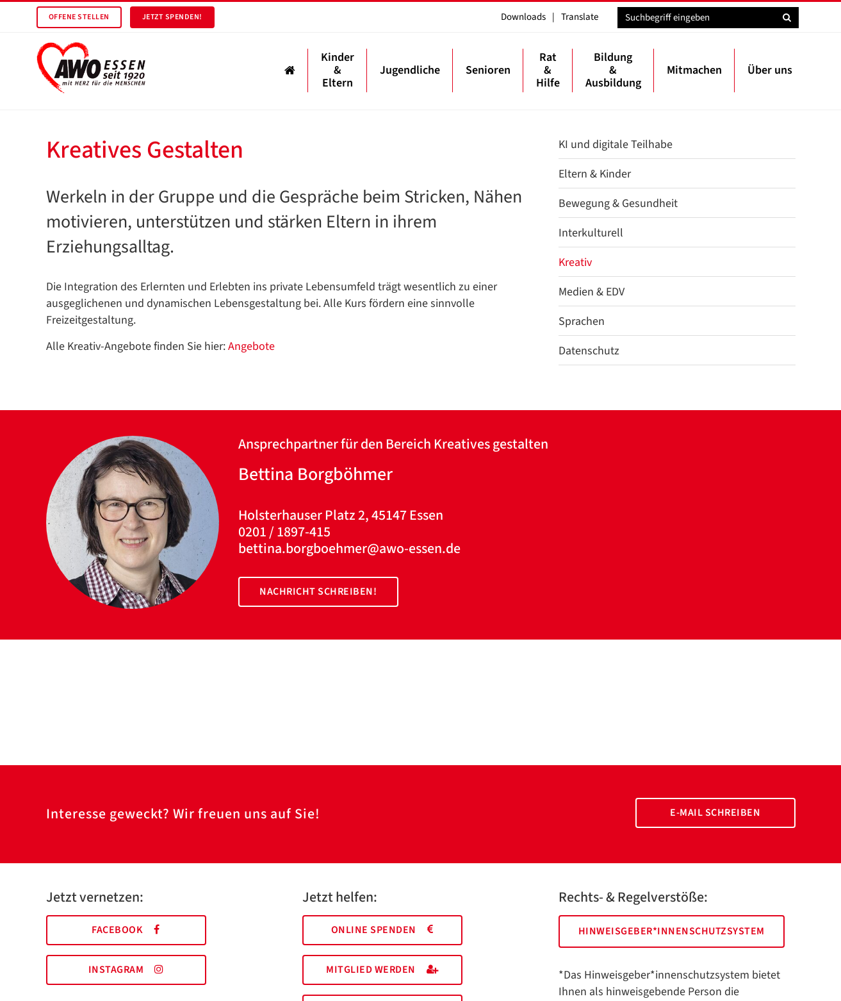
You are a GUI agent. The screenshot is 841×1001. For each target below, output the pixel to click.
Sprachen (582, 321)
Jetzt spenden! (172, 17)
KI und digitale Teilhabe (616, 144)
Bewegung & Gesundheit (618, 203)
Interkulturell (591, 233)
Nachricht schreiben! (318, 591)
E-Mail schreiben (715, 813)
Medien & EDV (592, 292)
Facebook (126, 930)
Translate (579, 17)
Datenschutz (589, 351)
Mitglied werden (382, 970)
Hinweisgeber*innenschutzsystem (671, 931)
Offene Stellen (79, 17)
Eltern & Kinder (595, 174)
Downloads (523, 17)
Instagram (126, 970)
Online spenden (382, 930)
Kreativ (575, 262)
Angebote (251, 346)
